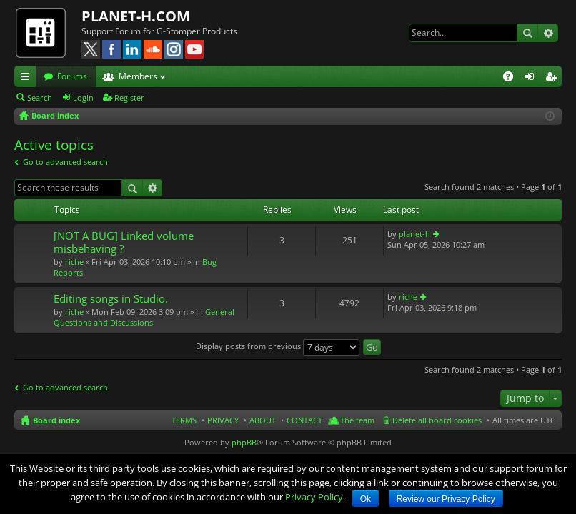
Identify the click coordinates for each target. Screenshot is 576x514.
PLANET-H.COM (135, 16)
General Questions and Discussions (144, 317)
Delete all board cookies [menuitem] (437, 420)
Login (83, 97)
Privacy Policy (314, 496)
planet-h (414, 233)
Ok (365, 499)
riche (74, 261)
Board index (56, 420)
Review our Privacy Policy (446, 499)
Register (129, 97)
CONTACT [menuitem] (304, 420)
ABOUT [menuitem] (262, 420)
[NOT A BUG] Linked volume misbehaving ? (124, 242)
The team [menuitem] (357, 420)
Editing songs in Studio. (111, 299)
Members (138, 76)
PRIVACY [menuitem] (223, 420)
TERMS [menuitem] (184, 420)
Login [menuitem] (532, 78)
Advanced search (547, 32)
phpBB (244, 442)
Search (527, 32)
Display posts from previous (277, 346)
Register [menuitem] (554, 78)
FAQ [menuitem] (513, 78)
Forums (72, 76)
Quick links (28, 78)
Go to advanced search (65, 161)
